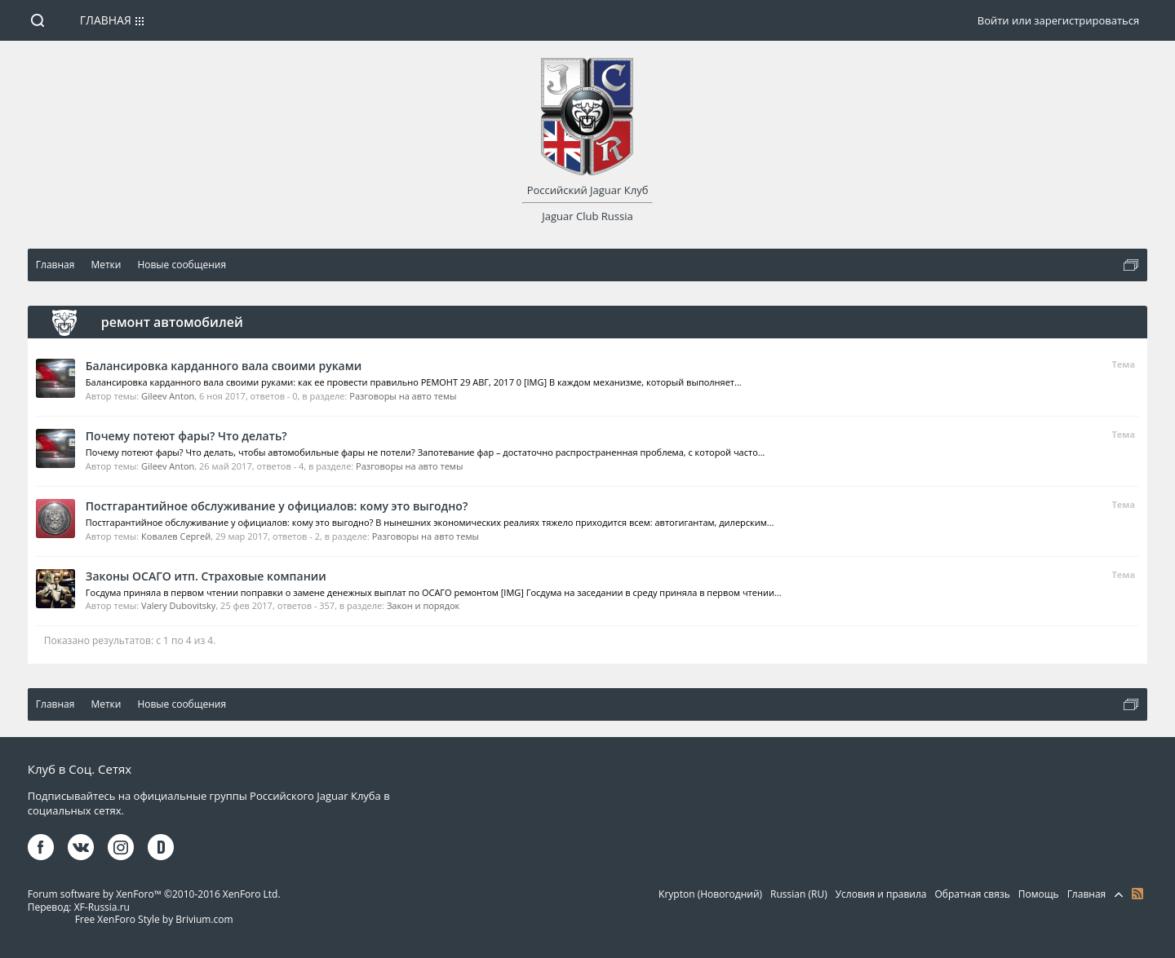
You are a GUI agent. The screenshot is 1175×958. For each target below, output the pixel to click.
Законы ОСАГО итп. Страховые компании (206, 576)
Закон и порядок (423, 605)
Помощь (1038, 894)
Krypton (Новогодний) (710, 894)
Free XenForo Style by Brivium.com (154, 919)
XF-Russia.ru (102, 907)
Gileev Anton (167, 396)
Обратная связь (971, 894)
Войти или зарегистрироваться (1058, 20)
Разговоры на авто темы (402, 396)
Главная (105, 20)
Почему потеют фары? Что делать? (186, 436)
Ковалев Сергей (176, 536)
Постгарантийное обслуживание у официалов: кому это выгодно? (277, 506)
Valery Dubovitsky (178, 605)
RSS (1137, 893)
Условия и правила (881, 894)
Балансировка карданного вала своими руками (223, 365)
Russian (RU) (798, 894)
